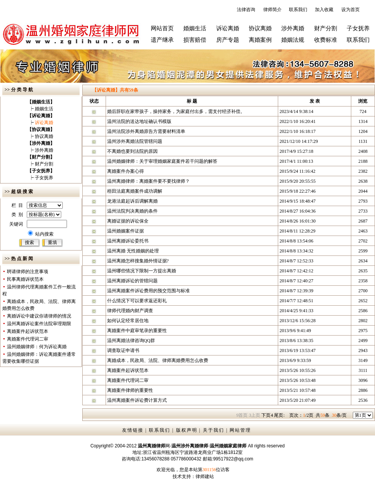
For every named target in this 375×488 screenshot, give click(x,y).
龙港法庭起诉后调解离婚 (132, 201)
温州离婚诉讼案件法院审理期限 (39, 323)
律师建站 (205, 476)
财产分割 (325, 28)
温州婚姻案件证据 (125, 231)
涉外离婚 (292, 28)
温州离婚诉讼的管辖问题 (132, 280)
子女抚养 (358, 28)
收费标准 (325, 40)
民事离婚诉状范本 (25, 279)
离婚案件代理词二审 (27, 339)
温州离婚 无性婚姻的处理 (133, 251)
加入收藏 (324, 9)
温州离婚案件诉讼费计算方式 (137, 400)
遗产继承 (162, 40)
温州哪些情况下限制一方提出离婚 (141, 270)
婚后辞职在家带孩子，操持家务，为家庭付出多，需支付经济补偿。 (176, 111)
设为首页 (350, 9)
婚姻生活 (194, 28)
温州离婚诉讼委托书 (127, 241)
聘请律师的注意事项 (27, 271)
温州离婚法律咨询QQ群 (131, 340)
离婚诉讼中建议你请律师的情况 (39, 316)
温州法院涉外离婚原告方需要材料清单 (146, 131)
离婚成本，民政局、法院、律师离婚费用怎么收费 (157, 360)
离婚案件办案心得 (125, 171)
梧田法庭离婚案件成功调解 (134, 191)
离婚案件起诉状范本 (27, 331)
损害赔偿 (194, 40)
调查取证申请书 (123, 350)
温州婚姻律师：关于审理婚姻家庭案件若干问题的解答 (162, 161)
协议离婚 (260, 28)
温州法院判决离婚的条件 (132, 211)
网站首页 (162, 28)
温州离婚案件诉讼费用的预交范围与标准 (148, 290)
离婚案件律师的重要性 (130, 390)
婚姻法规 (292, 40)
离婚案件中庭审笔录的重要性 (137, 330)
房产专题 (227, 40)
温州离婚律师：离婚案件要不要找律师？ (148, 181)
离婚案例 (260, 40)
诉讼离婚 (227, 28)
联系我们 (298, 9)
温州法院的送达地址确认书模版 (139, 121)
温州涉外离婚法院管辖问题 (134, 141)
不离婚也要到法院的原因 (132, 151)
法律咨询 (246, 9)
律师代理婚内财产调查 (130, 310)
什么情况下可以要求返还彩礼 (137, 300)
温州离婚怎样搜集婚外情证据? (138, 261)
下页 (267, 415)
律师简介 (272, 9)
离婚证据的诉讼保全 (127, 221)
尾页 (279, 415)
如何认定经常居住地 (127, 320)
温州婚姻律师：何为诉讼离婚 (37, 346)
